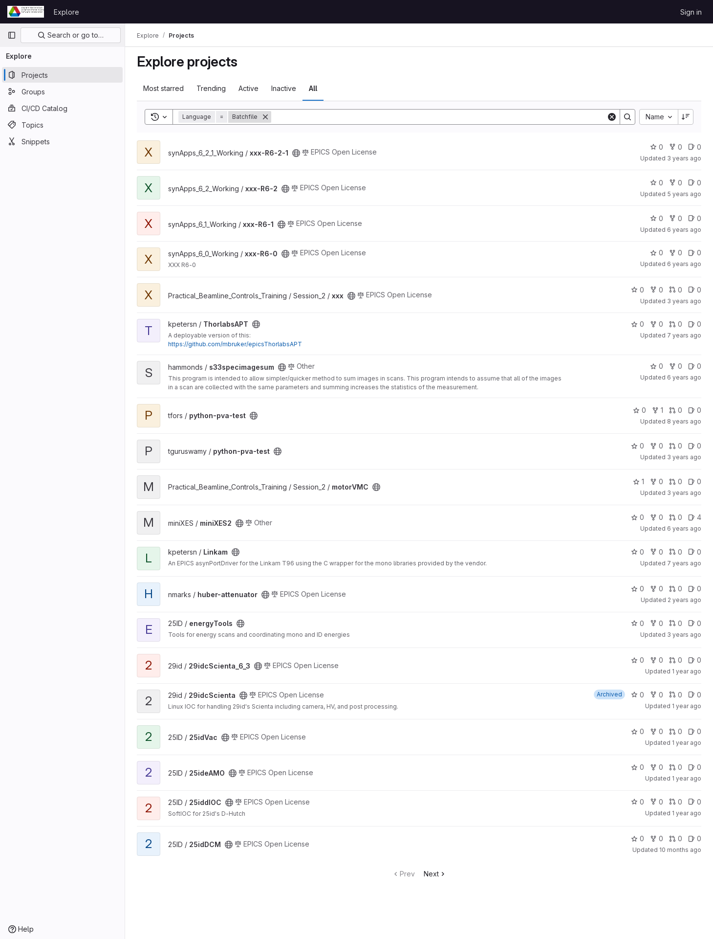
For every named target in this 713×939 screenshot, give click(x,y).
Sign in (691, 12)
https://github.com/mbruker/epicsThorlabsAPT (235, 344)
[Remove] (265, 117)
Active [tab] (248, 88)
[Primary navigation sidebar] (12, 35)
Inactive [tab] (283, 88)
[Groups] (62, 91)
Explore (66, 12)
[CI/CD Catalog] (62, 108)
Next (435, 874)
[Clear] (612, 117)
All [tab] (313, 88)
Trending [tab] (211, 88)
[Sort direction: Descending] (685, 117)
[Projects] (62, 75)
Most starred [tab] (163, 88)
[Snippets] (62, 141)
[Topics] (62, 125)
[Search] (439, 117)
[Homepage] (25, 12)
